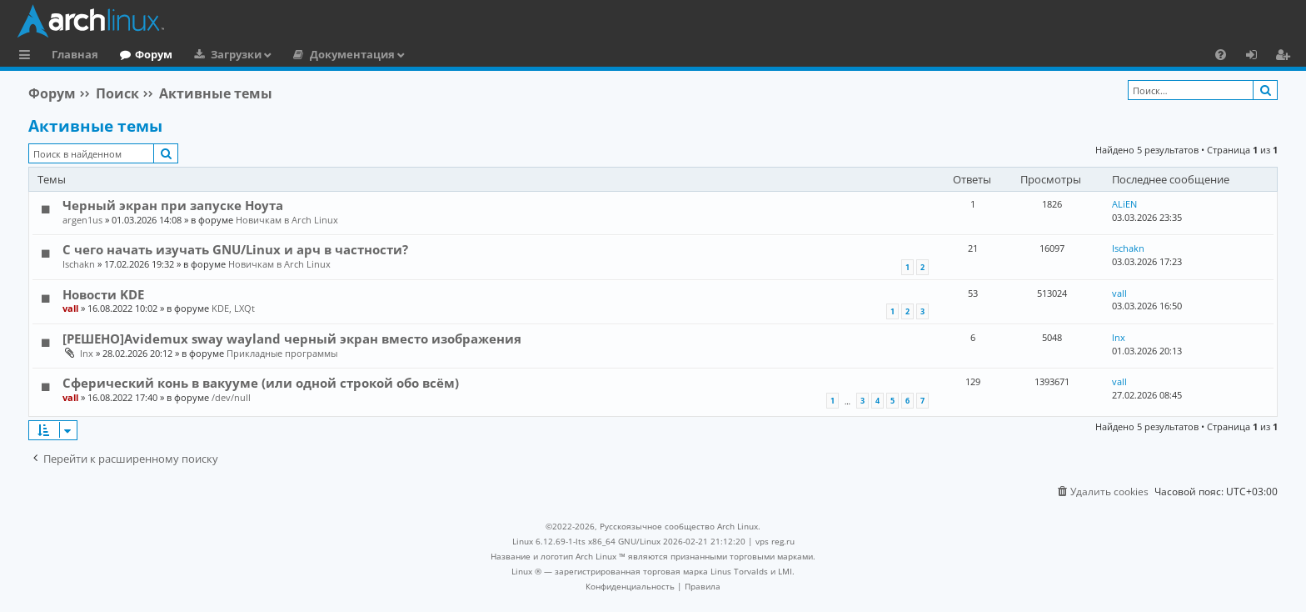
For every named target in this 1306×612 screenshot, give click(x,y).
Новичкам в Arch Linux (287, 219)
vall (70, 308)
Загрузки (236, 54)
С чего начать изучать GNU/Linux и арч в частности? (235, 249)
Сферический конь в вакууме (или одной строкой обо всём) (260, 382)
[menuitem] (1221, 54)
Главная (75, 54)
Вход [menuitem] (1257, 57)
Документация (352, 54)
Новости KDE (103, 294)
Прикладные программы (282, 353)
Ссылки (27, 57)
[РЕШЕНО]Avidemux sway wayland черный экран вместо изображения (291, 338)
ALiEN (1124, 204)
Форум (153, 54)
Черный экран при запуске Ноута (172, 205)
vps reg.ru (775, 541)
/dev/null (231, 397)
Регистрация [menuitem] (1286, 57)
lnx (86, 353)
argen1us (82, 219)
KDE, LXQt (233, 308)
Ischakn (78, 264)
